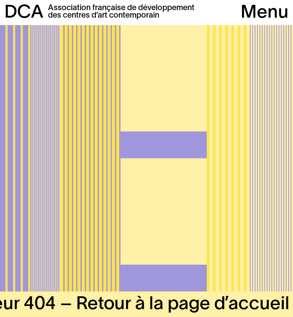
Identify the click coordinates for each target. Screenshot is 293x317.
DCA (24, 13)
